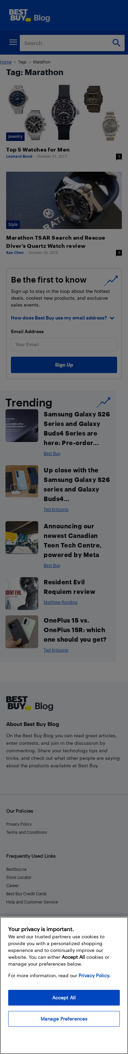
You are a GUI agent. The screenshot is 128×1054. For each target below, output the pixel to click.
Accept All (64, 997)
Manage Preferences (64, 1019)
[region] (64, 985)
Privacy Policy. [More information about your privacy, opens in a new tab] (94, 975)
